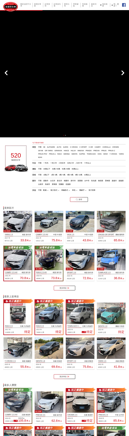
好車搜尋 (47, 5)
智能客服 (121, 425)
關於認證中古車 (25, 5)
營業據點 (75, 5)
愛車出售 (66, 5)
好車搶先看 (56, 5)
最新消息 (92, 5)
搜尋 (79, 107)
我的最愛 (103, 5)
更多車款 (64, 196)
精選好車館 (37, 5)
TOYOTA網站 (108, 425)
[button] (63, 43)
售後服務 (84, 5)
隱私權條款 (93, 425)
